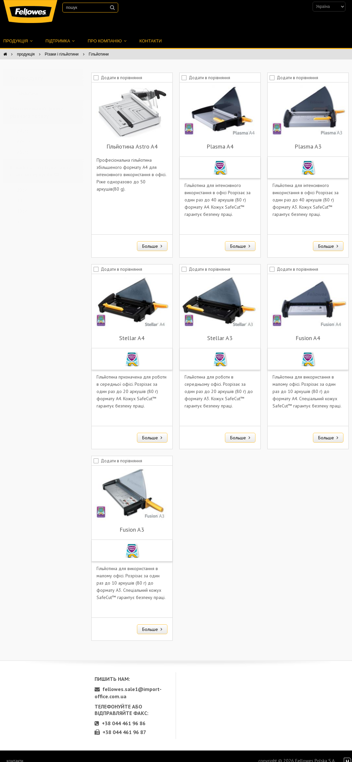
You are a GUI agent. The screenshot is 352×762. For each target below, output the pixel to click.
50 (22, 204)
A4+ (23, 134)
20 (22, 183)
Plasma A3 (308, 139)
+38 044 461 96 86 (120, 716)
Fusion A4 (308, 331)
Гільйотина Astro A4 (132, 139)
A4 (22, 124)
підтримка (60, 33)
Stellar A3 (219, 331)
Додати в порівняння (121, 70)
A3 (22, 145)
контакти (151, 33)
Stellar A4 (131, 331)
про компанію (107, 33)
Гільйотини (99, 47)
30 (22, 193)
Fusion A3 (132, 522)
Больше (152, 239)
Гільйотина (30, 86)
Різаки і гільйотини (61, 47)
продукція (18, 33)
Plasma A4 (220, 139)
